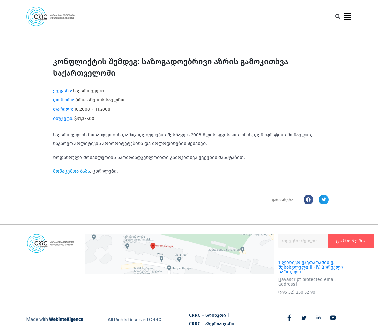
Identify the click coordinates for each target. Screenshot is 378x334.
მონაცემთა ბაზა (71, 171)
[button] (338, 16)
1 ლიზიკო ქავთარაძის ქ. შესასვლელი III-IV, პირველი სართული (310, 267)
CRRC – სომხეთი (207, 315)
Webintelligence (66, 319)
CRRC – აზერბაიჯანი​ (211, 324)
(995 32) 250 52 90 (296, 292)
